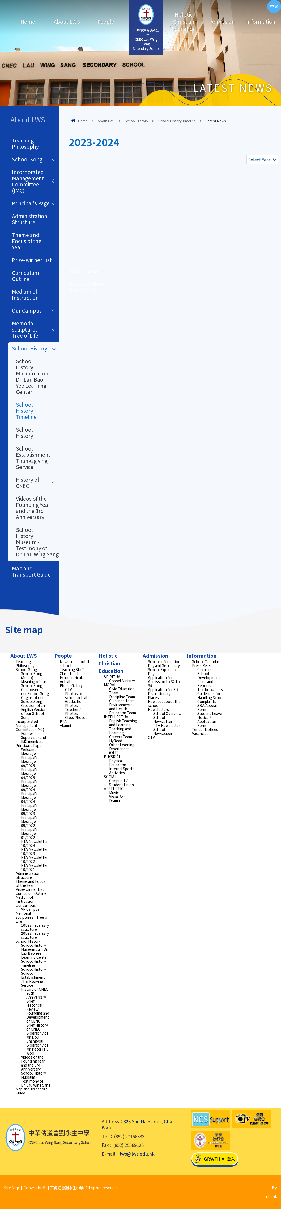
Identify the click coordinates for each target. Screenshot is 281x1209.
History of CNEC (27, 482)
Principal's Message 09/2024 (29, 785)
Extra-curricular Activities (72, 679)
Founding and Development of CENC (37, 1017)
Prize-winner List (32, 259)
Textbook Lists (210, 689)
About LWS (67, 21)
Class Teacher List (75, 673)
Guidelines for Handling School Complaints (210, 697)
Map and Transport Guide (31, 571)
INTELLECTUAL (117, 716)
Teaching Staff (72, 669)
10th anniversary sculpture (35, 927)
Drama (114, 800)
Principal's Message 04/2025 (29, 773)
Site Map (11, 1187)
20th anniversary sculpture (35, 935)
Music (114, 792)
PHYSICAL (112, 756)
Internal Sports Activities (121, 770)
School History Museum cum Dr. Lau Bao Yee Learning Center (32, 376)
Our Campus (27, 310)
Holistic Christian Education (184, 21)
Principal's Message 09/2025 (29, 761)
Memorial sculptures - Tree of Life (26, 329)
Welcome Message (28, 751)
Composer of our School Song (35, 691)
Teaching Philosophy (25, 143)
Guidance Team (121, 700)
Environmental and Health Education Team (122, 708)
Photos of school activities (78, 695)
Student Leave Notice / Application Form (209, 719)
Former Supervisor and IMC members (33, 737)
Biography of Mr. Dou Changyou (37, 1037)
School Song (27, 159)
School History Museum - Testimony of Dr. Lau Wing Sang (37, 542)
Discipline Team (122, 696)
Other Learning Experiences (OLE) (121, 748)
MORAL (110, 684)
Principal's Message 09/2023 (29, 809)
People (105, 21)
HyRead (115, 740)
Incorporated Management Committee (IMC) (28, 181)
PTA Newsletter (166, 725)
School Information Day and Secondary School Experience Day (164, 667)
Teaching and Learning (120, 730)
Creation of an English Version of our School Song (33, 711)
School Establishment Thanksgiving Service (33, 457)
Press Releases (205, 665)
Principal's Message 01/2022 (29, 833)
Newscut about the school (88, 287)
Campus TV (118, 780)
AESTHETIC (114, 788)
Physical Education (117, 762)
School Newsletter (162, 719)
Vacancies (200, 733)
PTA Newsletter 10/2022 (34, 859)
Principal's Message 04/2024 (29, 797)
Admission (222, 21)
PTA (63, 721)
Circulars (204, 669)
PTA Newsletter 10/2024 (34, 843)
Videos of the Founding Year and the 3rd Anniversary (33, 507)
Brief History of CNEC (37, 1027)
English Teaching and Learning (123, 722)
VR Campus (30, 909)
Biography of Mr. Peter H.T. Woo (37, 1049)
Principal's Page (31, 203)
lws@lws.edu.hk (137, 1153)
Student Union (121, 784)
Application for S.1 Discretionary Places (163, 693)
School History (136, 120)
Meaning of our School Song (33, 683)
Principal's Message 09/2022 (29, 821)
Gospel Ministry (122, 680)
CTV (68, 689)
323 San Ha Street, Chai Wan (137, 1124)
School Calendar (205, 661)
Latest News (84, 271)
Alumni (65, 725)
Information (258, 21)
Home (27, 21)
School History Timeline (177, 120)
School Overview (167, 713)
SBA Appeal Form (207, 707)
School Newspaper (162, 731)
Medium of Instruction (25, 294)
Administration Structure (29, 219)
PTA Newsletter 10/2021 (34, 867)
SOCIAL (110, 776)
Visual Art (117, 796)
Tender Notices (205, 729)
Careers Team (120, 736)
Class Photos (76, 717)
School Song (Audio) (31, 675)
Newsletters (158, 709)
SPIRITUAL (113, 676)
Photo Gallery (71, 685)
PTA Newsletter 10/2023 (34, 851)
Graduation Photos (74, 703)
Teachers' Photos (73, 711)
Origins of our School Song (32, 699)
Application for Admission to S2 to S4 (164, 681)
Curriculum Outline (25, 275)
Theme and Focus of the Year (26, 241)
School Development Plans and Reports (208, 679)
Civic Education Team (122, 690)
